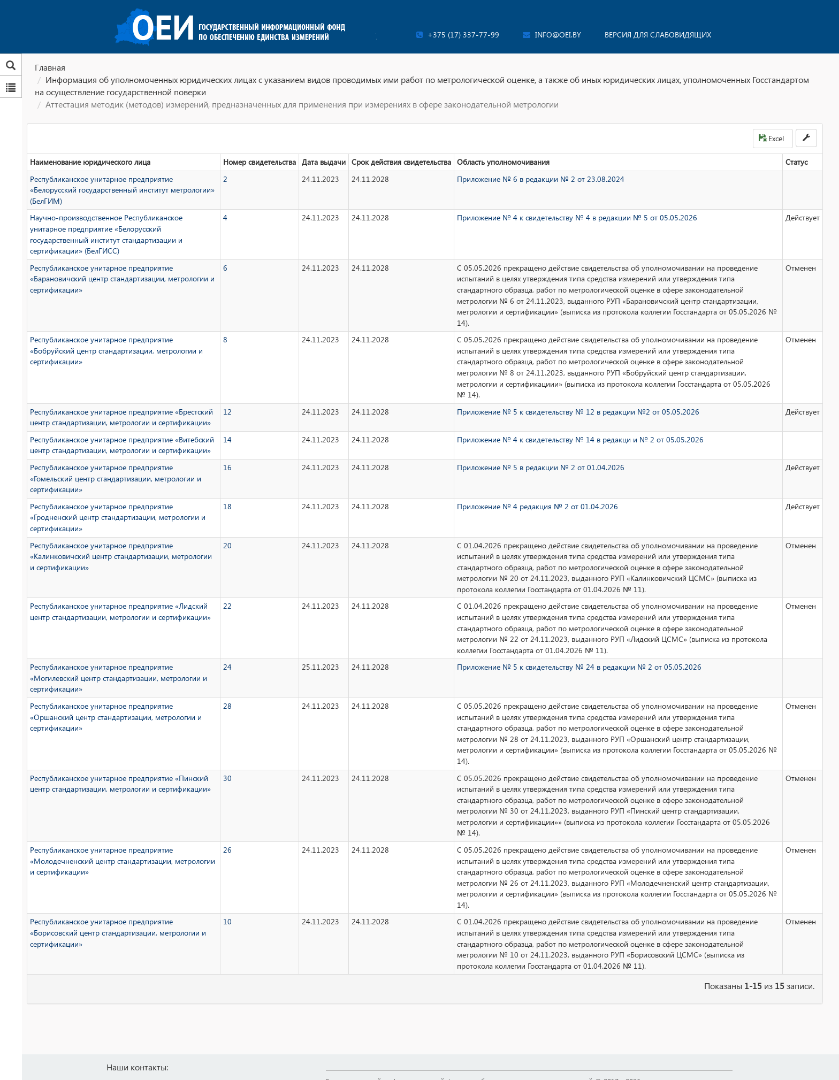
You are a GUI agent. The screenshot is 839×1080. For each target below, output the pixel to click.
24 (227, 667)
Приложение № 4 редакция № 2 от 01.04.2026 (537, 506)
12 (227, 412)
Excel (771, 138)
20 (227, 545)
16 (227, 467)
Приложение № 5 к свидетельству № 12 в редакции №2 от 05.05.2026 (578, 412)
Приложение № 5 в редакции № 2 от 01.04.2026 (540, 467)
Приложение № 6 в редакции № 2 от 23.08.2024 (540, 179)
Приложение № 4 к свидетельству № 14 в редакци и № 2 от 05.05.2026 (580, 439)
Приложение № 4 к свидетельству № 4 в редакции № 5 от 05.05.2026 (577, 217)
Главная (50, 67)
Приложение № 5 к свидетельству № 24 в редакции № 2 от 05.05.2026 (579, 667)
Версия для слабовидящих (658, 34)
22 (227, 606)
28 (227, 706)
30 (227, 778)
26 (227, 850)
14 (227, 439)
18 (227, 506)
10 (227, 921)
